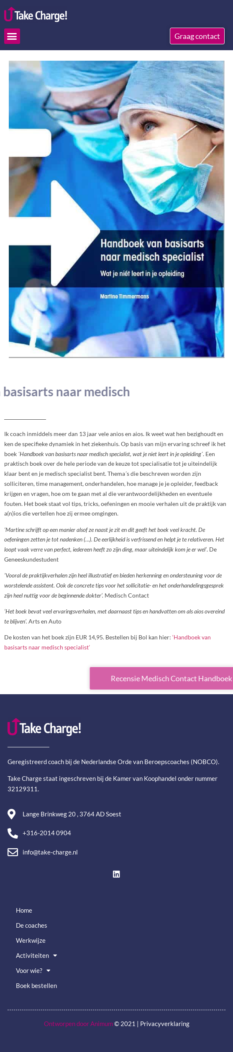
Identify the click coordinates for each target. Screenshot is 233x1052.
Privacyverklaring (164, 1023)
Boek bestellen (36, 985)
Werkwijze (31, 940)
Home (24, 910)
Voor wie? (33, 970)
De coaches (31, 925)
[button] (12, 36)
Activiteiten (36, 955)
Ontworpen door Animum (78, 1023)
